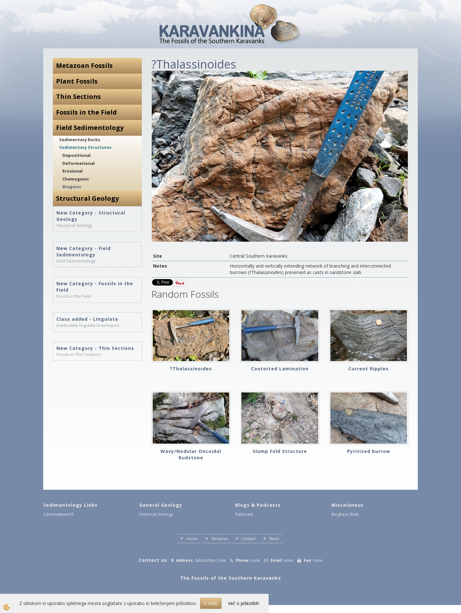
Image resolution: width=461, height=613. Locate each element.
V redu (210, 603)
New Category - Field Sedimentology (83, 251)
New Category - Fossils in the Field (94, 286)
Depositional (76, 155)
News (274, 538)
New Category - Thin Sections (95, 348)
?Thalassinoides (191, 369)
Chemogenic (75, 179)
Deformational (78, 163)
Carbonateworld (58, 514)
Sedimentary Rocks (79, 139)
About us (219, 538)
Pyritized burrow (368, 451)
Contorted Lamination (280, 369)
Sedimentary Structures (85, 147)
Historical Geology (156, 514)
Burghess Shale (345, 514)
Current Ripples (368, 369)
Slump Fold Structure (280, 451)
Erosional (72, 171)
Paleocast (244, 514)
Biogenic (71, 187)
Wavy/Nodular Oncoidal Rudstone (190, 454)
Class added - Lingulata (87, 319)
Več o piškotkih (243, 603)
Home (192, 538)
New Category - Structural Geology (90, 216)
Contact (248, 538)
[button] (400, 165)
